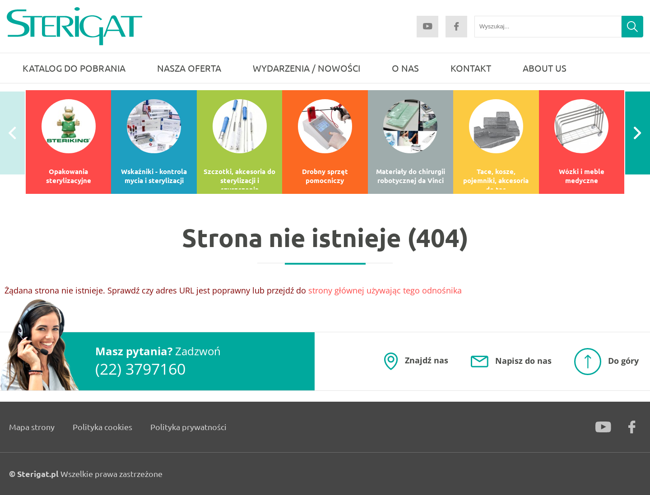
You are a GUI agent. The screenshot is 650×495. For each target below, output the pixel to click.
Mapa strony (32, 426)
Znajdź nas (426, 360)
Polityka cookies (102, 426)
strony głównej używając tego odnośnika (385, 290)
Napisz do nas (523, 360)
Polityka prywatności (188, 426)
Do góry (623, 360)
